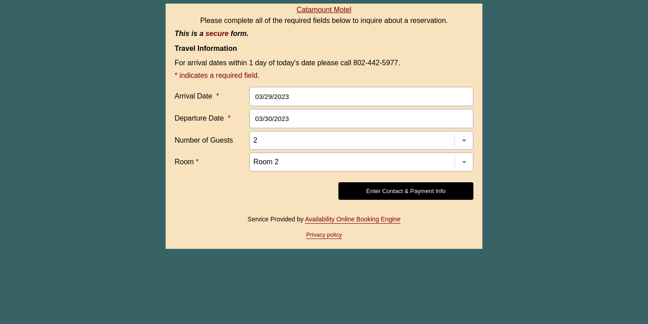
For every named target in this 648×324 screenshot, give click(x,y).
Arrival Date (197, 96)
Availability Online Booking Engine (352, 219)
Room (186, 162)
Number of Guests (204, 140)
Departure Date (203, 118)
